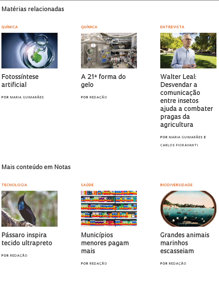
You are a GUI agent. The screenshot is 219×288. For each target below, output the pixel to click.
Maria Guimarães (27, 97)
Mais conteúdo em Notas (36, 168)
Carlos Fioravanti (179, 145)
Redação (98, 97)
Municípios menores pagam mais (105, 243)
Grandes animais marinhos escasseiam (184, 243)
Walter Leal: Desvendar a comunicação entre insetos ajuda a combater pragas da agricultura (186, 101)
